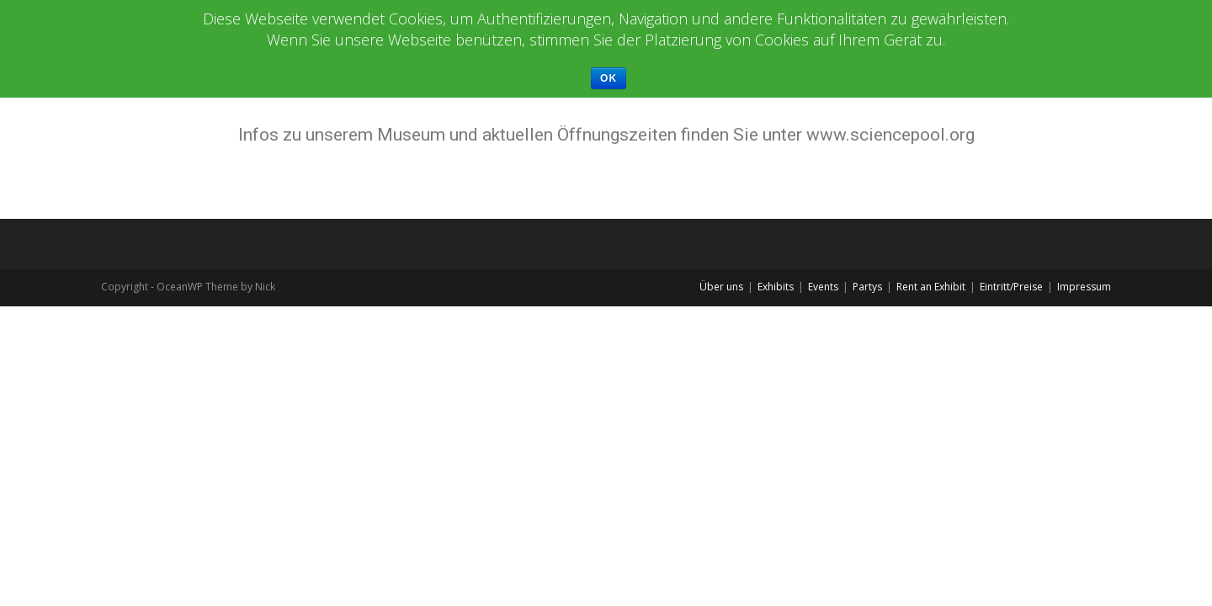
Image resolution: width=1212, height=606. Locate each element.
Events (823, 286)
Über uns (721, 286)
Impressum (1084, 286)
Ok (608, 78)
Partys (867, 286)
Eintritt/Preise (1011, 286)
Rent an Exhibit (930, 286)
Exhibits (776, 286)
